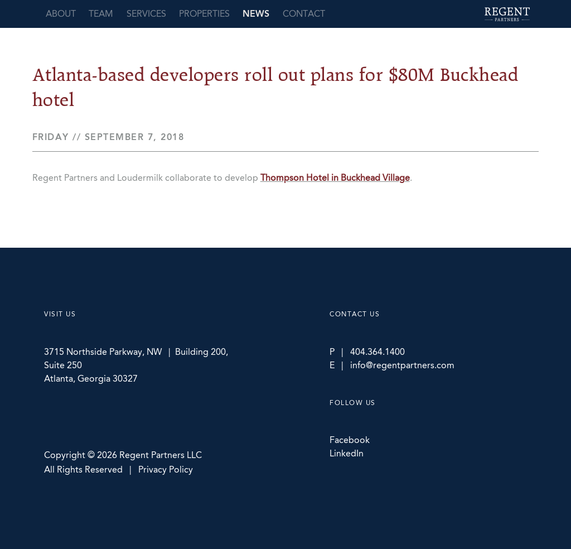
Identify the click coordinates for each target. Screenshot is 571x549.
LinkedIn (347, 453)
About (61, 13)
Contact (304, 13)
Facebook (350, 440)
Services (146, 13)
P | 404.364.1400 (367, 351)
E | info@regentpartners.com (392, 365)
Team (101, 13)
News (256, 13)
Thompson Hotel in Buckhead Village (335, 177)
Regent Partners (507, 14)
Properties (204, 13)
